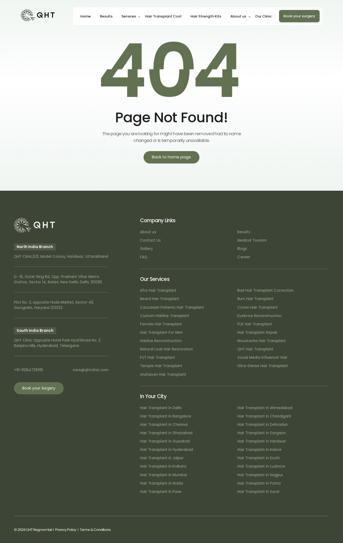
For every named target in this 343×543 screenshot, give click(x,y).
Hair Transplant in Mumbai (163, 475)
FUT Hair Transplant (157, 357)
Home (85, 16)
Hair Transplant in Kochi (258, 458)
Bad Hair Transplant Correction (265, 290)
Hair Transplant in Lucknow (261, 466)
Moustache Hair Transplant (261, 340)
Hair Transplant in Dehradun (262, 424)
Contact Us (150, 240)
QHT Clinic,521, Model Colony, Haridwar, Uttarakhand (61, 256)
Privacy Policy (65, 529)
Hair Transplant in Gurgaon (261, 433)
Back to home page (171, 157)
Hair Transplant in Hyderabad (166, 449)
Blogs (242, 248)
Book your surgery (299, 16)
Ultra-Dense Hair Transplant (262, 365)
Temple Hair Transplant (161, 365)
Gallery (146, 248)
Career (243, 257)
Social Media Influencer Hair (262, 357)
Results (106, 16)
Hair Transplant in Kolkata (163, 466)
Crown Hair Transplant (257, 307)
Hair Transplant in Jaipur (162, 458)
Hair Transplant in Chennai (164, 424)
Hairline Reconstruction (161, 340)
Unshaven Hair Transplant (163, 374)
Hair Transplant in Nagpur (260, 475)
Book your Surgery (38, 388)
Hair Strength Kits (206, 16)
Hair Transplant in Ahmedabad (264, 407)
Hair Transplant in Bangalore (165, 416)
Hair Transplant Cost (163, 16)
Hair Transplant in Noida (161, 483)
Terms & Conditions (95, 529)
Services (129, 16)
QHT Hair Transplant (255, 349)
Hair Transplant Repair (257, 332)
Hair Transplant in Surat (258, 491)
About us (238, 16)
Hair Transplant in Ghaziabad (166, 433)
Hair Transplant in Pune (160, 491)
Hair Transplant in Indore (259, 449)
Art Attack (321, 529)
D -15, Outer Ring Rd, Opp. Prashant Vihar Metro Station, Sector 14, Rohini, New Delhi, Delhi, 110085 (58, 279)
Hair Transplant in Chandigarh (264, 416)
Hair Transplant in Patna (259, 483)
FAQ (143, 257)
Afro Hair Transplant (158, 290)
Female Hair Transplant (161, 324)
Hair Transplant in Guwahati (165, 441)
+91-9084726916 (28, 370)
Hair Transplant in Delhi (160, 407)
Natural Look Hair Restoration (166, 349)
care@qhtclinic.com (91, 370)
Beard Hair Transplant (159, 298)
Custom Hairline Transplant (164, 315)
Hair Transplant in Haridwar (261, 441)
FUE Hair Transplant (254, 324)
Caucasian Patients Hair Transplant (172, 307)
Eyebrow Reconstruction (259, 315)
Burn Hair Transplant (255, 298)
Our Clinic (263, 16)
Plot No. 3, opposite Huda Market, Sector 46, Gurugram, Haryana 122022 (54, 305)
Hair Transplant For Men (161, 332)
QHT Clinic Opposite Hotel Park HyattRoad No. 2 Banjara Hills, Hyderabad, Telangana (57, 343)
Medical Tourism (252, 240)
